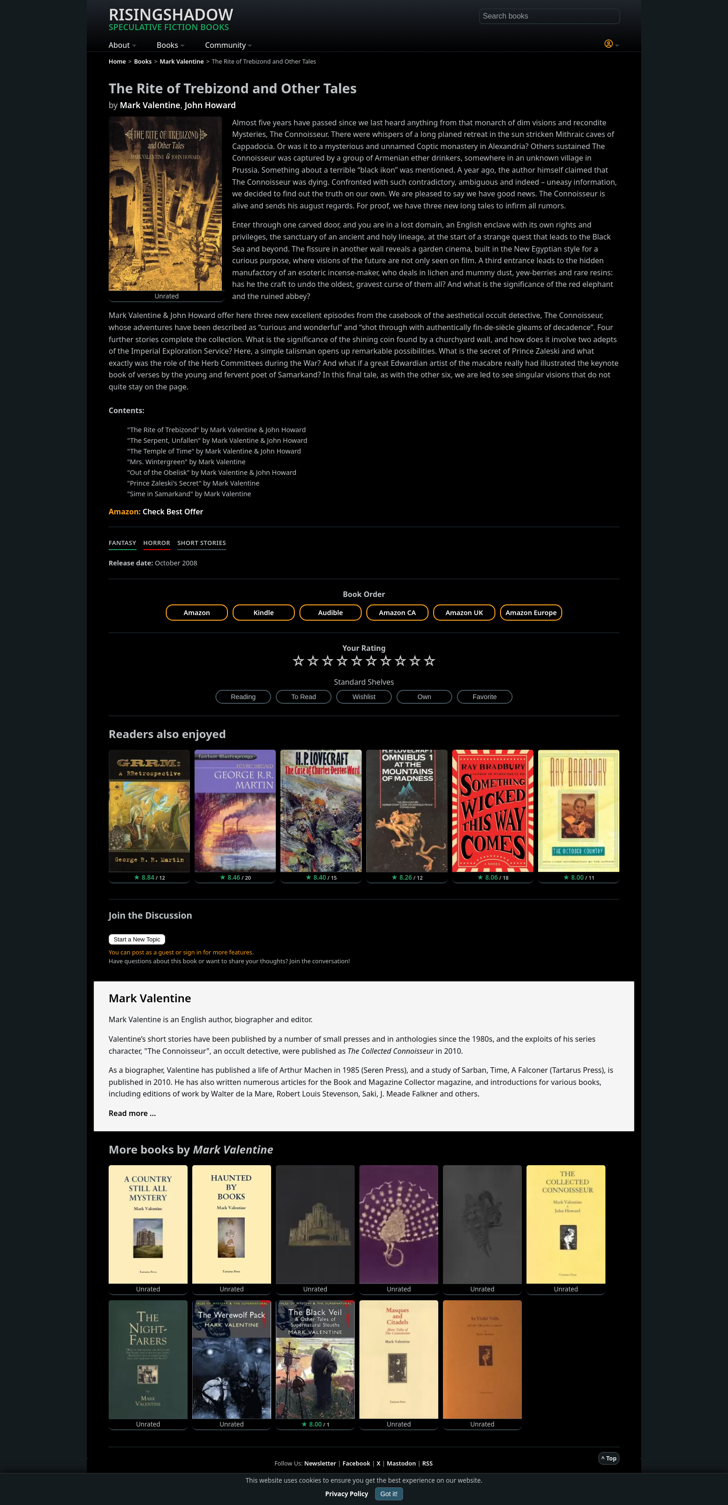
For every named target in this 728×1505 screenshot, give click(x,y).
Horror (156, 542)
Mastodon (401, 1463)
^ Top (609, 1458)
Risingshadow (171, 18)
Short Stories (201, 542)
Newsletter (320, 1463)
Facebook (356, 1463)
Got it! (388, 1494)
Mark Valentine (150, 104)
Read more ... (132, 1113)
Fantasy (122, 542)
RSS (427, 1463)
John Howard (210, 104)
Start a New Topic (137, 939)
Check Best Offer (173, 511)
